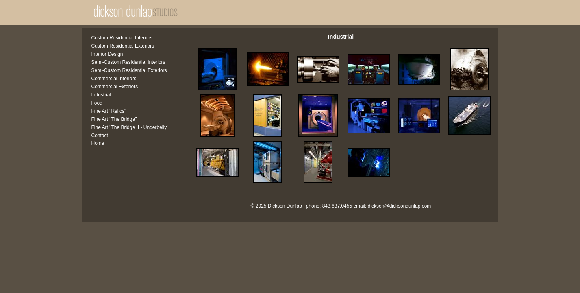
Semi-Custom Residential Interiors (128, 62)
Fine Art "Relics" (108, 111)
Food (96, 103)
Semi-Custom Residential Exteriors (129, 70)
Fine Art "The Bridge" (114, 119)
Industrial (101, 95)
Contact (99, 135)
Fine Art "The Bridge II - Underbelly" (130, 127)
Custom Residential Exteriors (122, 46)
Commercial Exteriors (114, 87)
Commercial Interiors (114, 78)
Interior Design (107, 54)
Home (97, 143)
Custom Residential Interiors (122, 38)
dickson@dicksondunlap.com (399, 206)
